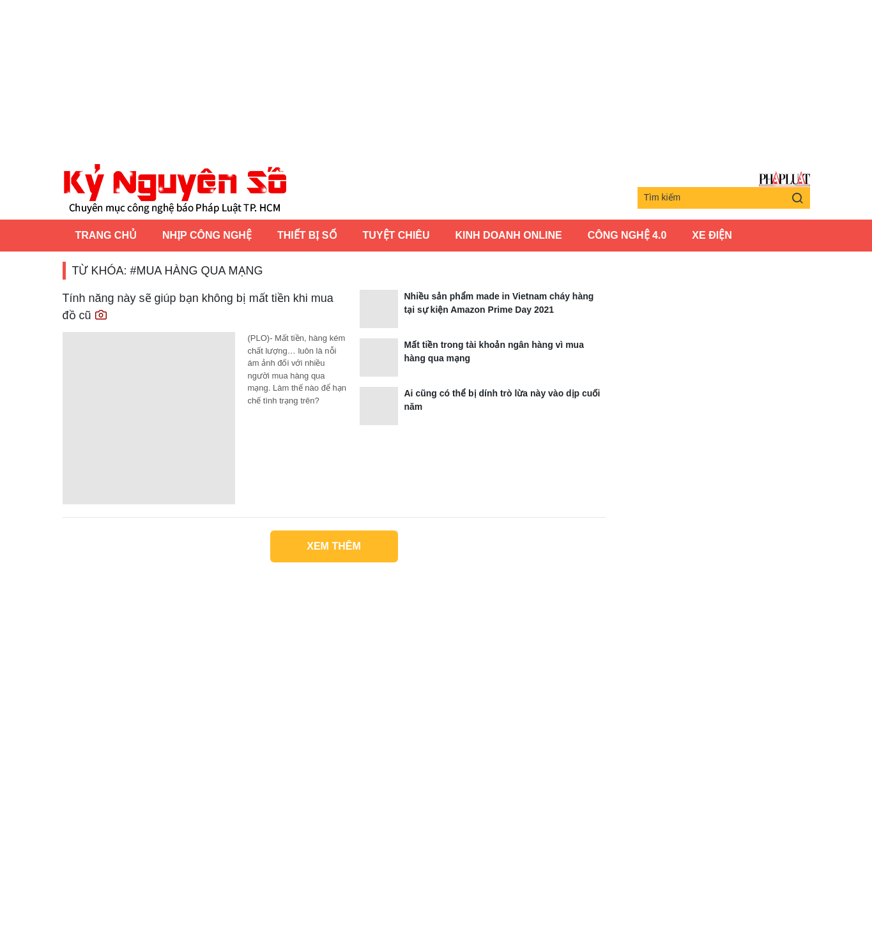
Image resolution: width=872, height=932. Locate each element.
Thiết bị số (307, 235)
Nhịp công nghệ (207, 235)
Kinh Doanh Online (508, 235)
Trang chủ (106, 235)
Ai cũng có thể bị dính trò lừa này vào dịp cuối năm (502, 400)
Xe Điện (711, 235)
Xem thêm (333, 546)
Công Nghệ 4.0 (627, 235)
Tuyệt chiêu (396, 235)
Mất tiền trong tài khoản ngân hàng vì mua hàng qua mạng (494, 351)
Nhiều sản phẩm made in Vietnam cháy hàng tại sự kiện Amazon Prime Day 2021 (499, 303)
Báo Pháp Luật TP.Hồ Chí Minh (784, 179)
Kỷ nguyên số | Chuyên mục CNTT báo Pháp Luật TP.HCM (174, 189)
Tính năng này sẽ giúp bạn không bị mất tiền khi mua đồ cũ (198, 307)
